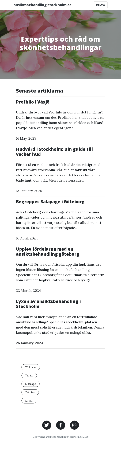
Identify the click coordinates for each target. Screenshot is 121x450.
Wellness (30, 367)
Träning (30, 392)
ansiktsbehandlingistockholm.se (42, 4)
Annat (29, 400)
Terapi (29, 375)
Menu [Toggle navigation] (100, 4)
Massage (30, 384)
